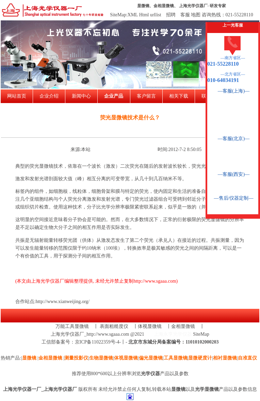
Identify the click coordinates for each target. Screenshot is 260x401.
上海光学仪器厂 (193, 5)
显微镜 (143, 5)
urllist (155, 14)
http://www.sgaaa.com (154, 281)
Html (144, 14)
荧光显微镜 (41, 166)
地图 (195, 14)
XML (133, 14)
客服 (185, 14)
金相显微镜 (163, 5)
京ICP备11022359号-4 (97, 342)
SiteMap (201, 334)
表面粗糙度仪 (114, 326)
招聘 (171, 14)
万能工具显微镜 (72, 326)
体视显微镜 (150, 326)
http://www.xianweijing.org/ (63, 301)
